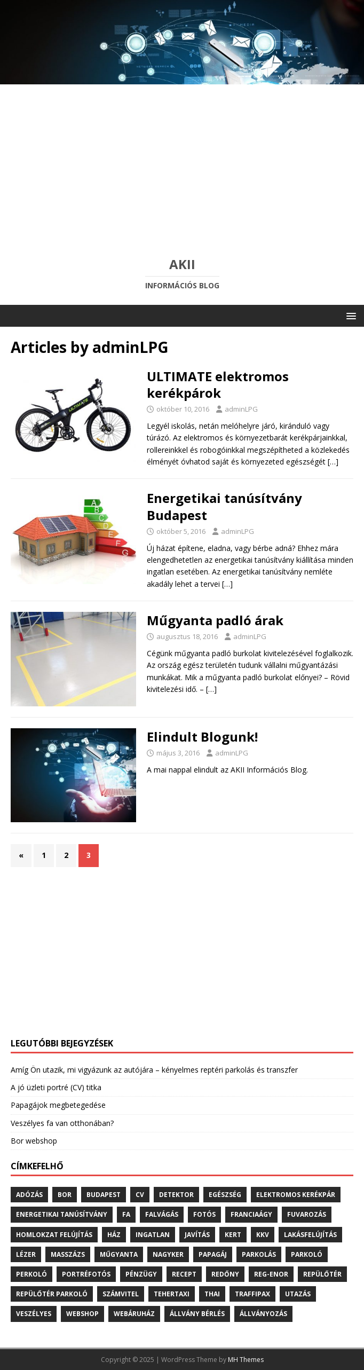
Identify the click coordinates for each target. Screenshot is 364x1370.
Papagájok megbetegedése (58, 1105)
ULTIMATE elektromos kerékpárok (218, 384)
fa (126, 1214)
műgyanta (119, 1254)
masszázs (68, 1254)
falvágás (161, 1214)
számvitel (120, 1293)
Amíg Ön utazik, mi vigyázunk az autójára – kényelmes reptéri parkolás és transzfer (154, 1070)
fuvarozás (306, 1214)
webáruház (134, 1313)
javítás (197, 1234)
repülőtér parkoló (52, 1293)
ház (114, 1234)
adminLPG (241, 409)
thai (212, 1293)
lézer (26, 1254)
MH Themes (246, 1359)
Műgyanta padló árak (215, 620)
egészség (225, 1194)
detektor (176, 1194)
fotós (204, 1214)
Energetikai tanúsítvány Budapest (224, 506)
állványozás (263, 1313)
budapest (103, 1194)
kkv (262, 1234)
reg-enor (271, 1274)
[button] (349, 315)
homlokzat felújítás (54, 1234)
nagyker (168, 1254)
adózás (29, 1194)
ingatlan (153, 1234)
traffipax (252, 1293)
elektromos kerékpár (295, 1194)
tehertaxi (171, 1293)
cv (140, 1194)
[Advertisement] (182, 164)
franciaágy (251, 1214)
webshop (82, 1313)
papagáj (213, 1254)
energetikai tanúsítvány (61, 1214)
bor (65, 1194)
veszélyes (33, 1313)
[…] (333, 461)
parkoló (306, 1254)
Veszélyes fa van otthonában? (62, 1123)
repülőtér (322, 1274)
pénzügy (141, 1274)
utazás (298, 1293)
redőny (225, 1274)
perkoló (31, 1274)
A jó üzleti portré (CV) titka (56, 1087)
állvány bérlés (197, 1313)
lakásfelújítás (310, 1234)
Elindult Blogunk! (202, 736)
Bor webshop (34, 1141)
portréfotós (86, 1274)
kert (233, 1234)
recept (184, 1274)
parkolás (259, 1254)
